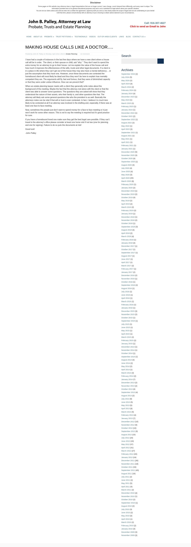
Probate (48, 37)
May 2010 (125, 516)
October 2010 (127, 499)
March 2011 (126, 490)
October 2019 (127, 197)
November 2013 (128, 386)
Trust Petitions (63, 37)
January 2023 (127, 110)
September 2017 (128, 253)
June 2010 (125, 512)
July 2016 (125, 292)
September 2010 (128, 503)
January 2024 (127, 93)
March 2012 (126, 451)
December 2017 (128, 246)
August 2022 (126, 123)
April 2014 (125, 369)
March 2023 (126, 103)
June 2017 (125, 259)
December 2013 (128, 383)
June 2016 (125, 295)
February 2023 (127, 106)
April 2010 (125, 519)
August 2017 (126, 256)
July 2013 (125, 399)
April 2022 (125, 129)
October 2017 (127, 249)
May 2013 (125, 405)
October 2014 (127, 353)
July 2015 (125, 324)
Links (121, 37)
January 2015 (127, 344)
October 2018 (127, 223)
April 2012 (125, 448)
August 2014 (126, 360)
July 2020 (125, 168)
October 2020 (127, 158)
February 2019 (127, 210)
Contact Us (138, 37)
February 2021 (127, 145)
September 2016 (128, 285)
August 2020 (126, 165)
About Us (37, 37)
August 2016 (126, 288)
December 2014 (128, 347)
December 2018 (128, 217)
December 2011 (128, 460)
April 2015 (125, 334)
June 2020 (125, 171)
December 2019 (128, 191)
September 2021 (128, 132)
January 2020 (127, 188)
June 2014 (125, 363)
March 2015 (126, 337)
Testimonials (80, 37)
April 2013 (125, 408)
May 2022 (125, 126)
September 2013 (128, 392)
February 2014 (127, 376)
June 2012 (125, 441)
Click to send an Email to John (148, 26)
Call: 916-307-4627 (155, 23)
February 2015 (127, 340)
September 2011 (128, 470)
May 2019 (125, 201)
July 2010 (125, 509)
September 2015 (128, 321)
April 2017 (125, 262)
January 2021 (127, 149)
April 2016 (125, 298)
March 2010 (126, 522)
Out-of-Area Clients (107, 37)
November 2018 (128, 220)
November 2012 (128, 425)
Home (29, 37)
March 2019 (126, 207)
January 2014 (127, 379)
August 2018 (126, 230)
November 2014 (128, 350)
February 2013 (127, 415)
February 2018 (127, 240)
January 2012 (127, 457)
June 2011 (125, 480)
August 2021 (126, 136)
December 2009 (128, 532)
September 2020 (128, 162)
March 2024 (126, 87)
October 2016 (127, 282)
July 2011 (125, 477)
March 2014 (126, 373)
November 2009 (128, 535)
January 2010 (127, 529)
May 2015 (125, 331)
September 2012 (128, 431)
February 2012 (127, 454)
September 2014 (128, 357)
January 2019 (127, 214)
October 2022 (127, 116)
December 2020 (128, 152)
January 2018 (127, 243)
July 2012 (125, 438)
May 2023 (125, 100)
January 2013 (127, 418)
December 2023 (128, 97)
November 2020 (128, 155)
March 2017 (126, 266)
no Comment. (85, 54)
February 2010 (127, 526)
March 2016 (126, 301)
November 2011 (128, 464)
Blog (128, 37)
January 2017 (127, 272)
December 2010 (128, 493)
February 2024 (127, 90)
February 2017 (127, 269)
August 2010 (126, 506)
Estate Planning (71, 54)
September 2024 (128, 74)
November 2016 (128, 279)
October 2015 (127, 318)
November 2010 (128, 496)
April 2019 (125, 204)
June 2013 (125, 402)
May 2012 (125, 444)
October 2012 (127, 428)
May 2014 (125, 366)
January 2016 (127, 308)
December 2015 (128, 311)
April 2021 (125, 142)
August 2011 (126, 473)
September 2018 (128, 227)
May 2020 (125, 175)
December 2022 (128, 113)
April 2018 (125, 233)
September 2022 (128, 119)
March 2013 (126, 412)
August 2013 (126, 396)
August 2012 (126, 435)
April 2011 (125, 487)
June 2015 (125, 327)
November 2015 (128, 314)
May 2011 (125, 483)
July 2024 (125, 77)
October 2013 (127, 389)
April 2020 (125, 178)
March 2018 (126, 236)
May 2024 (125, 80)
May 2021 (125, 139)
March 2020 (126, 181)
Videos (92, 37)
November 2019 (128, 194)
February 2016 (127, 305)
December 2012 (128, 421)
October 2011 (127, 467)
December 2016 (128, 275)
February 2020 (127, 184)
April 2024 (125, 84)
